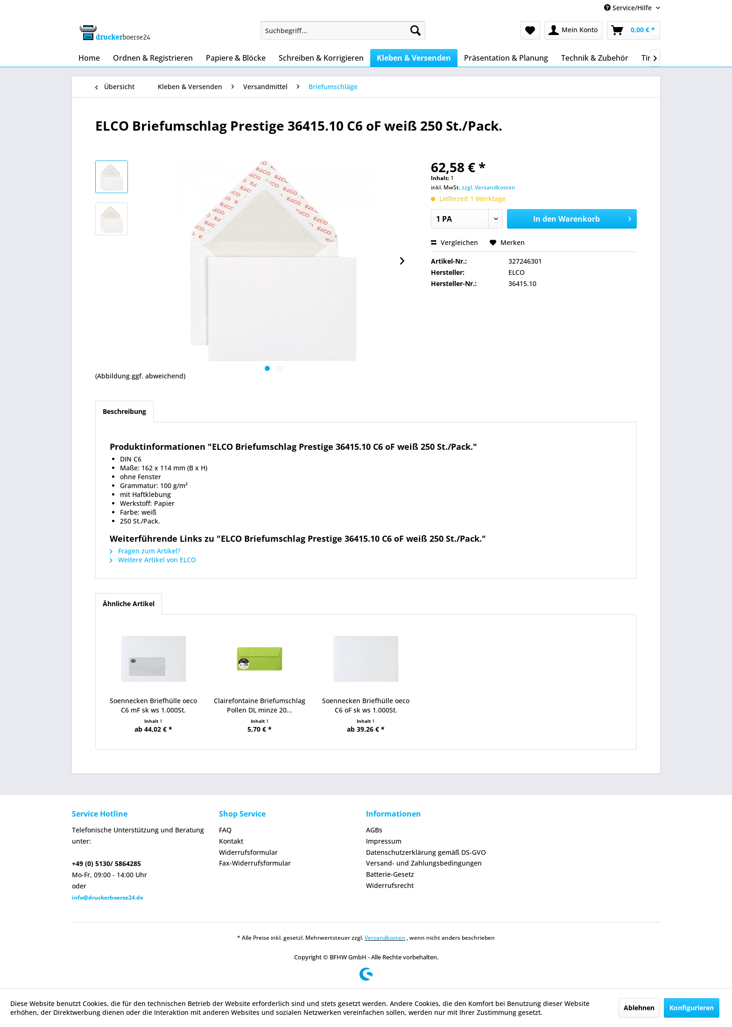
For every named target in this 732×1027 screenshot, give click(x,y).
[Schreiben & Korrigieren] (321, 58)
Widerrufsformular (248, 852)
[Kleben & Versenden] (414, 58)
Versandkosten (385, 938)
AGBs (374, 829)
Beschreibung (124, 411)
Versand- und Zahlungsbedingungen (424, 863)
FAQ (225, 829)
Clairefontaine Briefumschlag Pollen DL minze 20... (259, 705)
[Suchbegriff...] (342, 30)
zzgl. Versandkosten (488, 187)
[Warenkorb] (633, 30)
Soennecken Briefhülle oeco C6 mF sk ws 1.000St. (153, 705)
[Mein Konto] (573, 30)
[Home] (89, 58)
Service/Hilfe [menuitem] (629, 7)
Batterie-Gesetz (390, 874)
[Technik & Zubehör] (595, 58)
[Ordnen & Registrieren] (152, 58)
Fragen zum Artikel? (145, 550)
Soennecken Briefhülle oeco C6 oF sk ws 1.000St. (365, 705)
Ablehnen (639, 1007)
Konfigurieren (691, 1007)
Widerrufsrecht (390, 885)
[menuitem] (342, 30)
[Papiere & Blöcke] (235, 58)
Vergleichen (454, 242)
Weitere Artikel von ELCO (153, 559)
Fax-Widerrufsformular (255, 863)
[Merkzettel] (530, 30)
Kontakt (231, 841)
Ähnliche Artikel (129, 603)
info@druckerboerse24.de (107, 897)
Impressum (383, 841)
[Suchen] (415, 30)
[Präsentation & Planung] (506, 58)
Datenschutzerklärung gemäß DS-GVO (426, 852)
